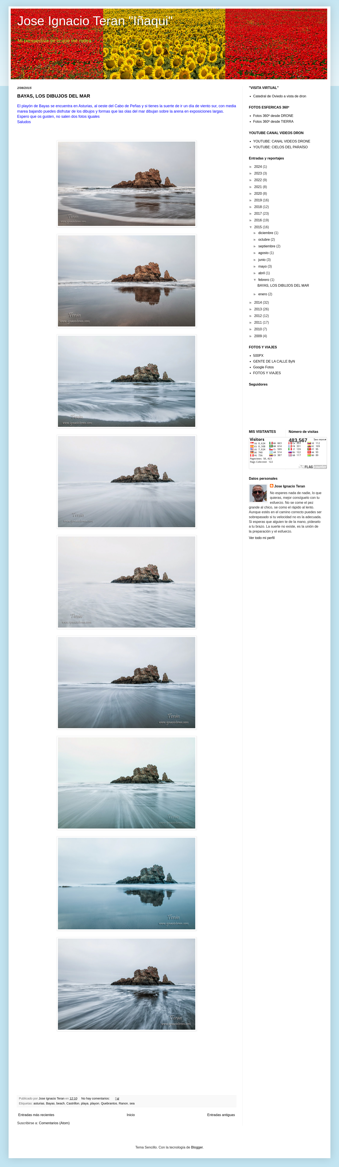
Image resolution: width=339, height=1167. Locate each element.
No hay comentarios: (95, 1098)
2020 (258, 193)
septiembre (267, 246)
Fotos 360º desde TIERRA (273, 121)
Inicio (131, 1115)
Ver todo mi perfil (262, 538)
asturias (38, 1103)
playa (84, 1103)
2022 (258, 180)
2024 (258, 166)
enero (263, 294)
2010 (258, 329)
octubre (264, 239)
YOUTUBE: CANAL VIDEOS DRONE (281, 141)
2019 (258, 200)
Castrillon (73, 1103)
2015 (258, 227)
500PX (258, 355)
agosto (263, 253)
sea (132, 1103)
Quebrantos (109, 1103)
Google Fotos (263, 367)
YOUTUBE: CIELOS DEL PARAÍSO (280, 147)
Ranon (123, 1103)
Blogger (197, 1147)
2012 (258, 316)
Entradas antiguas (221, 1115)
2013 (258, 309)
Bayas (50, 1103)
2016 (258, 220)
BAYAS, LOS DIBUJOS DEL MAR (53, 96)
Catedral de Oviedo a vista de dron (279, 96)
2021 (258, 187)
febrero (264, 280)
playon (94, 1103)
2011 (258, 322)
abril (262, 273)
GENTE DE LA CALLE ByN (274, 361)
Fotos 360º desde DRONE (273, 116)
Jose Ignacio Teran (289, 486)
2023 (258, 173)
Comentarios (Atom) (54, 1123)
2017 (258, 213)
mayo (263, 266)
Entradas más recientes (36, 1115)
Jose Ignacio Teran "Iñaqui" (95, 21)
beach (60, 1103)
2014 (258, 302)
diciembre (266, 233)
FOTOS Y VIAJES (267, 373)
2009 (258, 336)
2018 (258, 207)
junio (262, 260)
